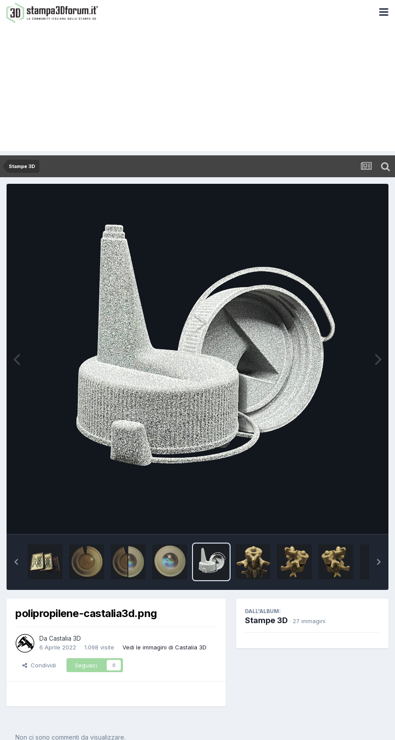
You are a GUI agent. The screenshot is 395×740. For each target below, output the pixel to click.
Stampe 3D (266, 620)
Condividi (39, 665)
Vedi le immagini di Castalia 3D (164, 647)
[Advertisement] (197, 89)
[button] (16, 562)
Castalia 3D (65, 638)
